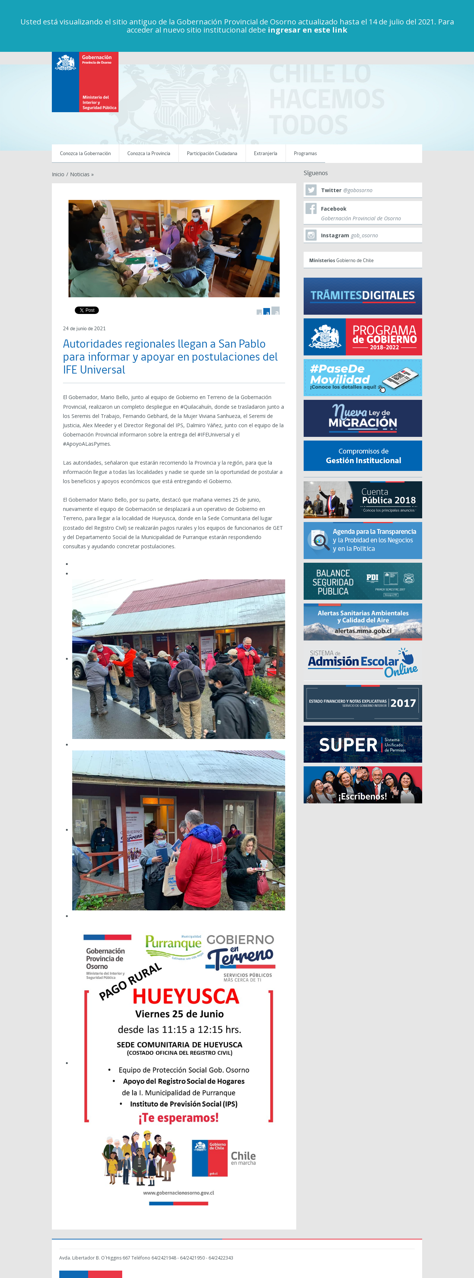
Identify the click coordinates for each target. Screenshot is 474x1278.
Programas (305, 154)
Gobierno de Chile (363, 259)
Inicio (58, 174)
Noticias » (82, 174)
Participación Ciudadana (212, 154)
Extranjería (265, 154)
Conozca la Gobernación (85, 154)
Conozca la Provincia (148, 154)
